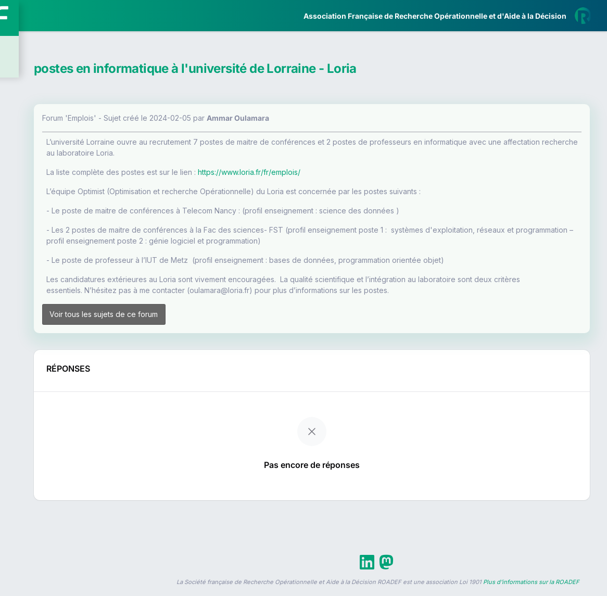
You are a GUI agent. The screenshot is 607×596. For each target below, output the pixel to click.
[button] (15, 309)
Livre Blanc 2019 (53, 385)
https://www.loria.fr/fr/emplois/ (369, 172)
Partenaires (42, 240)
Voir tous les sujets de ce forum (208, 319)
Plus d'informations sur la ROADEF (531, 591)
